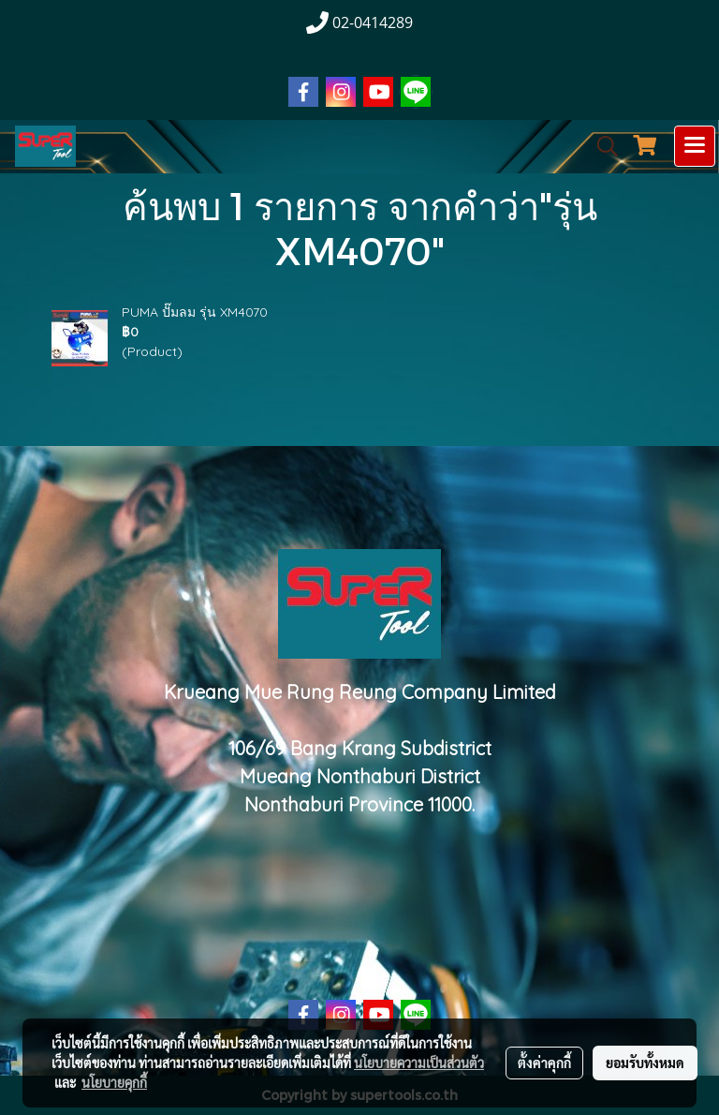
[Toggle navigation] (694, 146)
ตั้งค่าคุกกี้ (544, 1062)
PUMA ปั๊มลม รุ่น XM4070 (195, 312)
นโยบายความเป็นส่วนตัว (419, 1062)
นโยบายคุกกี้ (114, 1082)
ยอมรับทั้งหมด (645, 1062)
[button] (601, 146)
